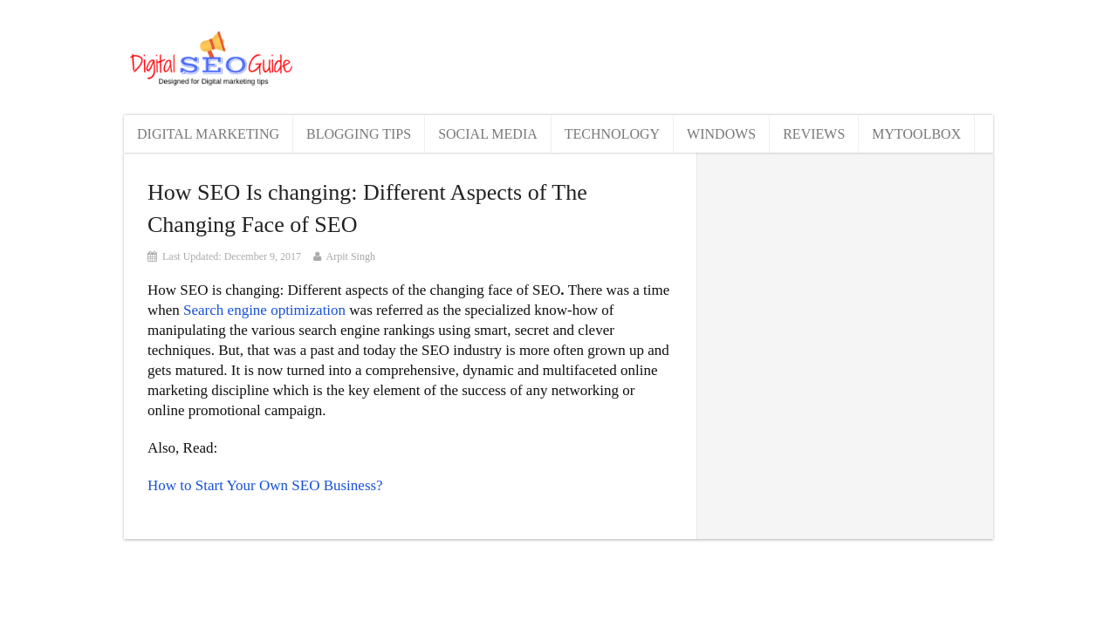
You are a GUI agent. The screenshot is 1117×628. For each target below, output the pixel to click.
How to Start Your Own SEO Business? (265, 485)
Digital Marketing (208, 133)
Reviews (814, 133)
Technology (612, 133)
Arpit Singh (350, 256)
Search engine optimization (264, 310)
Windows (721, 133)
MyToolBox (916, 133)
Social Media (488, 133)
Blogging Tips (358, 133)
